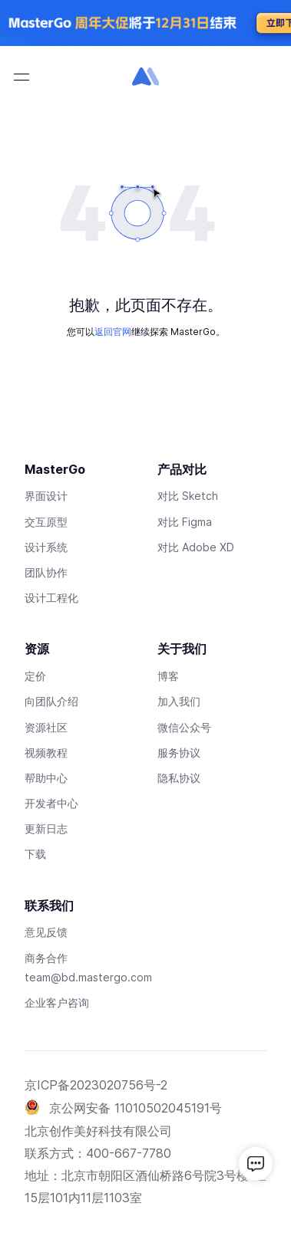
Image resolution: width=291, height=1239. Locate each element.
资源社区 (46, 727)
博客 (168, 675)
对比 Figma (184, 521)
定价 (35, 675)
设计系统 (46, 547)
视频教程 (46, 752)
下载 (35, 853)
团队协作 (46, 572)
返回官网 (112, 331)
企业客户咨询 (57, 1002)
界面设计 (46, 495)
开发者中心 (51, 803)
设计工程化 (51, 597)
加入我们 (178, 701)
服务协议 (178, 752)
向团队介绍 (51, 701)
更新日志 (46, 828)
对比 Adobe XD (195, 547)
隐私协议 (178, 777)
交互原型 (46, 521)
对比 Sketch (187, 495)
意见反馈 (46, 931)
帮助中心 (46, 777)
